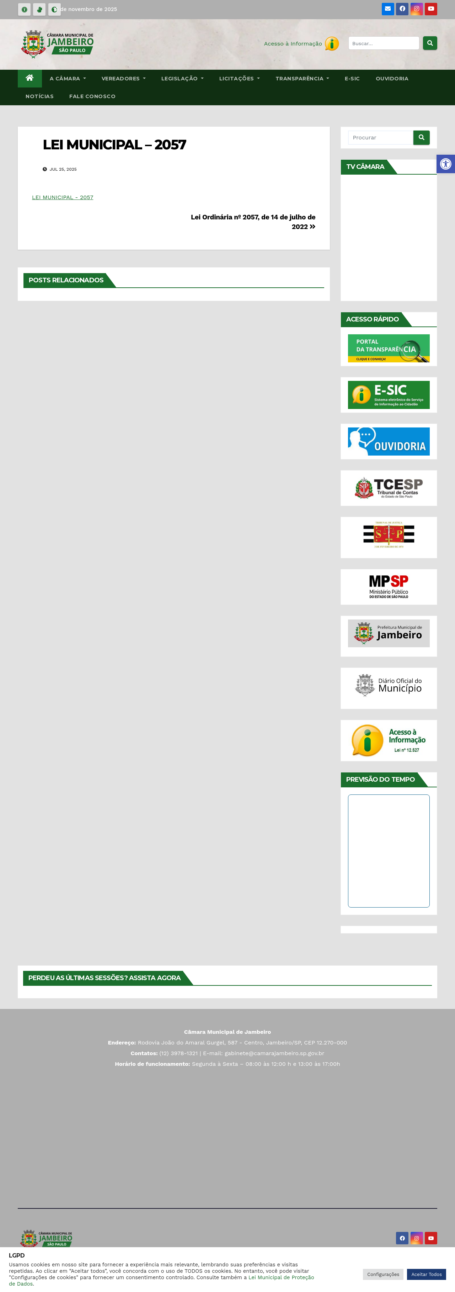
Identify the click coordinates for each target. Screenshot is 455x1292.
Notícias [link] (40, 96)
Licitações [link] (239, 78)
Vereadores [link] (124, 78)
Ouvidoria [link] (392, 78)
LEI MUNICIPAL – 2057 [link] (114, 144)
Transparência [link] (302, 78)
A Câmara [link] (68, 78)
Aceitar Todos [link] (426, 1274)
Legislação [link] (182, 78)
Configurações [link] (383, 1274)
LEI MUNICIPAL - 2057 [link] (62, 197)
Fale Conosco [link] (92, 96)
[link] (446, 164)
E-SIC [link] (352, 78)
